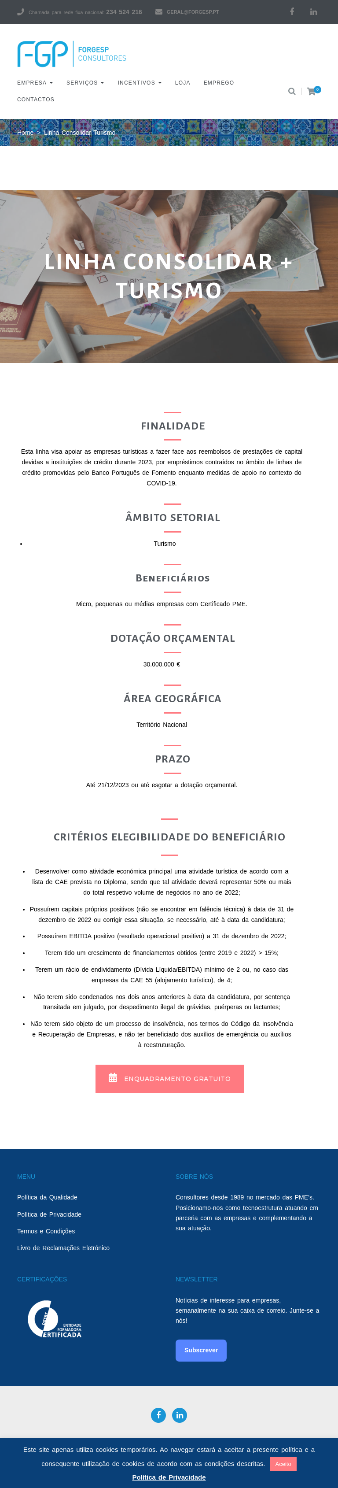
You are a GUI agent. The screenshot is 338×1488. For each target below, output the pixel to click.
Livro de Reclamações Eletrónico (63, 1247)
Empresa (32, 83)
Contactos (36, 99)
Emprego (219, 83)
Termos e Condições (46, 1231)
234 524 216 (124, 11)
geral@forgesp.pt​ (193, 12)
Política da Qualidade (47, 1197)
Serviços (82, 83)
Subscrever (201, 1350)
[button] (170, 1079)
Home (25, 132)
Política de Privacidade (49, 1214)
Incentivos (136, 83)
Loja (183, 83)
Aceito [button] (283, 1464)
